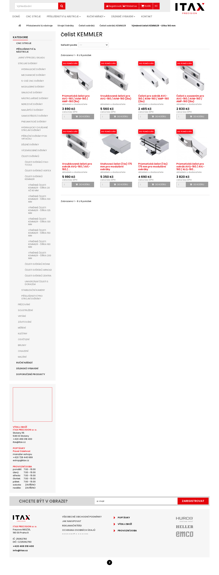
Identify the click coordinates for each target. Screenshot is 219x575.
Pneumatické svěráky (33, 121)
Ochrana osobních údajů (78, 530)
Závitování (24, 322)
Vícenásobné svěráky (34, 150)
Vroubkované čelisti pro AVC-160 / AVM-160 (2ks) (115, 97)
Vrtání (22, 316)
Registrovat (113, 6)
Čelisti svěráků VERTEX (38, 170)
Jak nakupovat (71, 521)
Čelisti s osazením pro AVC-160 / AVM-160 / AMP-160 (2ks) (190, 98)
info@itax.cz (20, 550)
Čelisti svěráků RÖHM (37, 264)
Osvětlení (23, 339)
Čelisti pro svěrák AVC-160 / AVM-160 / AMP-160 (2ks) (153, 98)
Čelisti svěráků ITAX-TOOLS (37, 163)
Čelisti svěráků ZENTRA (38, 275)
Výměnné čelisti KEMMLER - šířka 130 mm (39, 221)
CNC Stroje (33, 16)
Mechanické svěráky (33, 75)
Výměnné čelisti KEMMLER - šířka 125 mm (39, 210)
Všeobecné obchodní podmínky (82, 516)
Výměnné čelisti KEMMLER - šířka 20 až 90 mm (39, 187)
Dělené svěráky (30, 144)
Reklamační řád (72, 525)
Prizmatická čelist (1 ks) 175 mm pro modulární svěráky (153, 166)
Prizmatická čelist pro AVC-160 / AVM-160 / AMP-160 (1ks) (76, 98)
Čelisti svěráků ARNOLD (38, 269)
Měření (22, 327)
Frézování (24, 304)
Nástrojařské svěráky (34, 98)
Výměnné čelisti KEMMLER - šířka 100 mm (39, 199)
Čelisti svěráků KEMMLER (34, 178)
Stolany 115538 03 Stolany (21, 434)
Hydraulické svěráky (33, 69)
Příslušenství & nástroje (63, 16)
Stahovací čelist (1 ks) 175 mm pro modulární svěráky (116, 166)
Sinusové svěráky (31, 92)
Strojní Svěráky (27, 63)
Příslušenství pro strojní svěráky (32, 297)
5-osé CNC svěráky (32, 81)
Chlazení (23, 351)
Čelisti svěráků (30, 156)
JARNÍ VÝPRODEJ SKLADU (31, 57)
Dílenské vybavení (122, 16)
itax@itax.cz (19, 442)
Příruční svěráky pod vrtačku (34, 137)
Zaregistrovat (193, 501)
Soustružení (25, 310)
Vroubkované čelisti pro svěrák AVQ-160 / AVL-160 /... (77, 166)
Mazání (22, 356)
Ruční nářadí (95, 16)
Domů (16, 16)
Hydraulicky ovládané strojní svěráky (34, 129)
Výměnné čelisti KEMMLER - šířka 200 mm (39, 255)
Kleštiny (22, 333)
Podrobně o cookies (75, 534)
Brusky (22, 345)
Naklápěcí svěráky (32, 110)
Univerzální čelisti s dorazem (36, 283)
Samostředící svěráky (34, 115)
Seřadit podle (69, 45)
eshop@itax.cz (21, 460)
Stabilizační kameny (33, 290)
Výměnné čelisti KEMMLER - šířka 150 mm (39, 233)
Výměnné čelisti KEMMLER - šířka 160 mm (39, 244)
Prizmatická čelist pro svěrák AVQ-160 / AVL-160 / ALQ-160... (190, 166)
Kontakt (146, 16)
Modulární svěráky (32, 86)
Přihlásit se (130, 6)
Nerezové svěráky (32, 104)
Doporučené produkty (30, 374)
